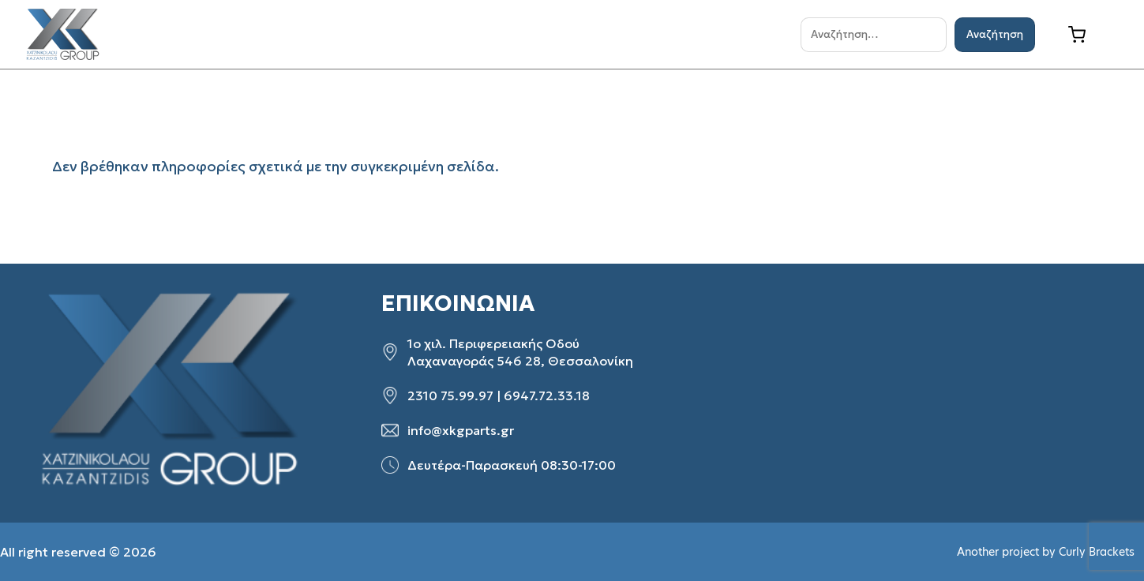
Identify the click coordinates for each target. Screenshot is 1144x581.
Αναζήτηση (994, 34)
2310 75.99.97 (450, 395)
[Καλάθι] (1089, 34)
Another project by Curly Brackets (1046, 552)
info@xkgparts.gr (460, 430)
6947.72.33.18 (547, 395)
